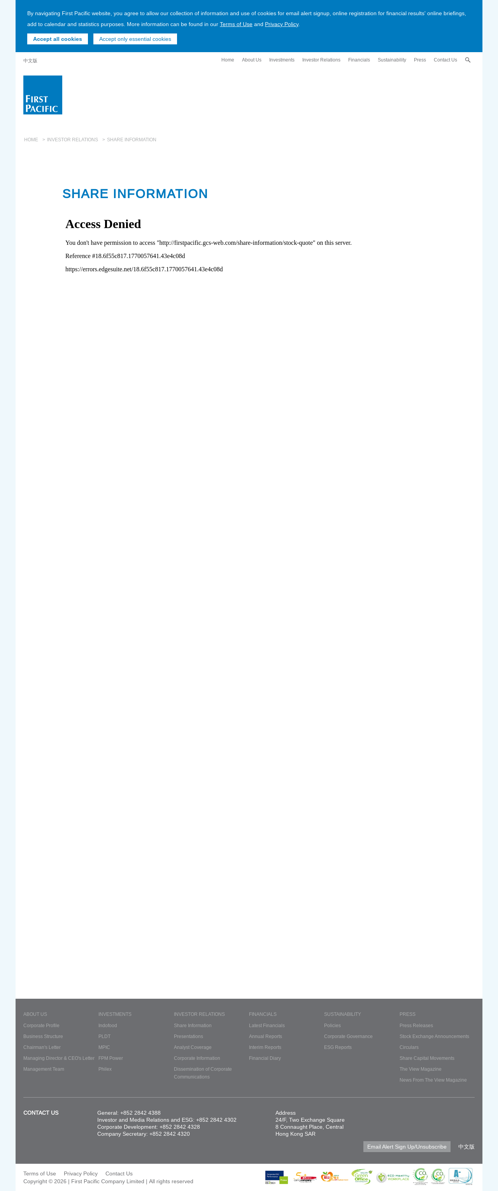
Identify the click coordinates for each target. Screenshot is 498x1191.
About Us (251, 60)
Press (420, 60)
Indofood (107, 1025)
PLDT (104, 1036)
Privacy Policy (281, 24)
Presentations (188, 1036)
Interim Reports (265, 1047)
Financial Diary (265, 1058)
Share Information (193, 1025)
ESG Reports (338, 1047)
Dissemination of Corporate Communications (203, 1073)
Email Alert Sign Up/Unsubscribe (407, 1147)
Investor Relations (321, 60)
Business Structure (43, 1036)
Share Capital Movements (427, 1058)
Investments (282, 60)
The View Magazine (421, 1069)
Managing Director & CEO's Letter (59, 1058)
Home (227, 60)
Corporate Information (197, 1058)
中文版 (30, 60)
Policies (332, 1025)
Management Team (43, 1069)
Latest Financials (267, 1025)
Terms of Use (236, 24)
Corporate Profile (41, 1025)
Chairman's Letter (42, 1047)
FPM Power (110, 1058)
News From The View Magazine (433, 1080)
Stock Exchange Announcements (434, 1036)
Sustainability (392, 60)
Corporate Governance (348, 1036)
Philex (105, 1069)
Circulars (409, 1047)
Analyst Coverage (193, 1047)
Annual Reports (265, 1036)
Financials (359, 60)
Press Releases (416, 1025)
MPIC (104, 1047)
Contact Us (445, 60)
